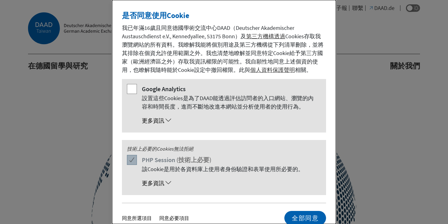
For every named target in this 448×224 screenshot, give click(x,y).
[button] (230, 120)
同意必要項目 (174, 218)
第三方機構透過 (265, 36)
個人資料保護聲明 (272, 69)
